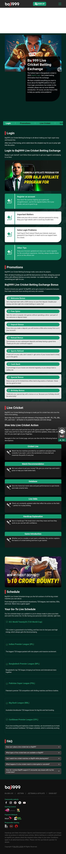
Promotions (25, 123)
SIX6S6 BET (53, 793)
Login (8, 123)
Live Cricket (45, 123)
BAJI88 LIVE (9, 793)
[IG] (10, 802)
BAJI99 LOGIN (18, 847)
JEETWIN (20, 793)
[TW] (19, 802)
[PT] (15, 802)
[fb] (6, 802)
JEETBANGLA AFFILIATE (36, 793)
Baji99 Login (36, 75)
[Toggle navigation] (60, 4)
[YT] (24, 802)
